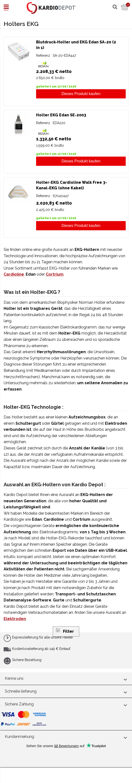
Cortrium (54, 274)
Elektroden (15, 618)
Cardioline (14, 274)
